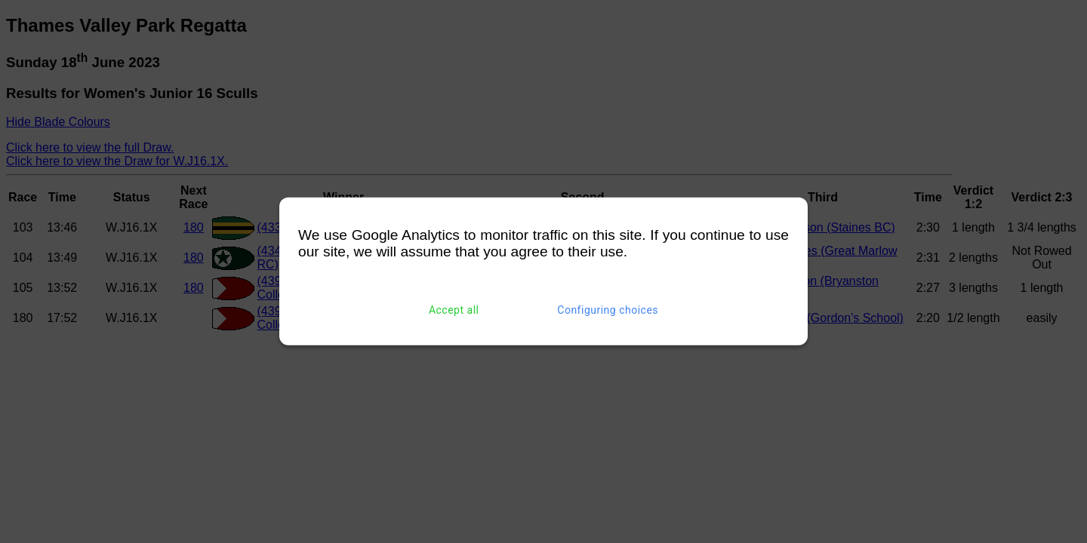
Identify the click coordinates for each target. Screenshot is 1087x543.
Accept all (454, 310)
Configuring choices (607, 310)
